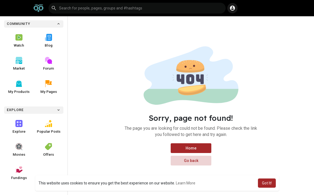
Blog (49, 40)
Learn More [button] (185, 183)
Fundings (19, 173)
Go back (191, 160)
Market (19, 63)
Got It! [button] (267, 183)
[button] (137, 8)
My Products (19, 87)
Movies (19, 150)
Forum (48, 63)
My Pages (48, 87)
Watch (19, 40)
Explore (18, 127)
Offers (48, 150)
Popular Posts (48, 127)
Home (191, 148)
